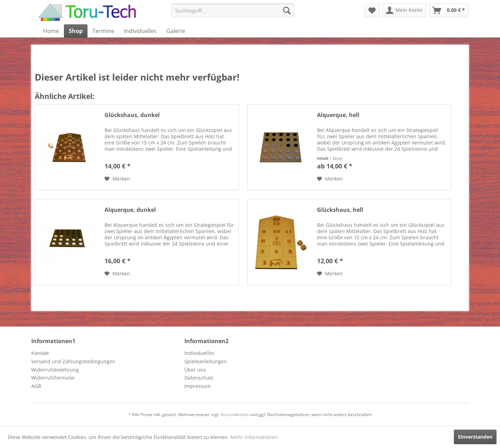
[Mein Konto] (404, 10)
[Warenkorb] (449, 10)
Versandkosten (234, 414)
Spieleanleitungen (205, 361)
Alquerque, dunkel (130, 210)
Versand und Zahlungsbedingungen (73, 361)
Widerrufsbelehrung (55, 369)
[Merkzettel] (372, 10)
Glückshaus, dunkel (132, 115)
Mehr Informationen (254, 437)
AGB (36, 386)
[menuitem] (233, 10)
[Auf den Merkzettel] (117, 179)
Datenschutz (199, 377)
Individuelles (199, 353)
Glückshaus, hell (340, 210)
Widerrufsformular (53, 377)
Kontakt (40, 353)
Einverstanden (475, 436)
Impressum (197, 386)
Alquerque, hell (338, 115)
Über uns (195, 369)
